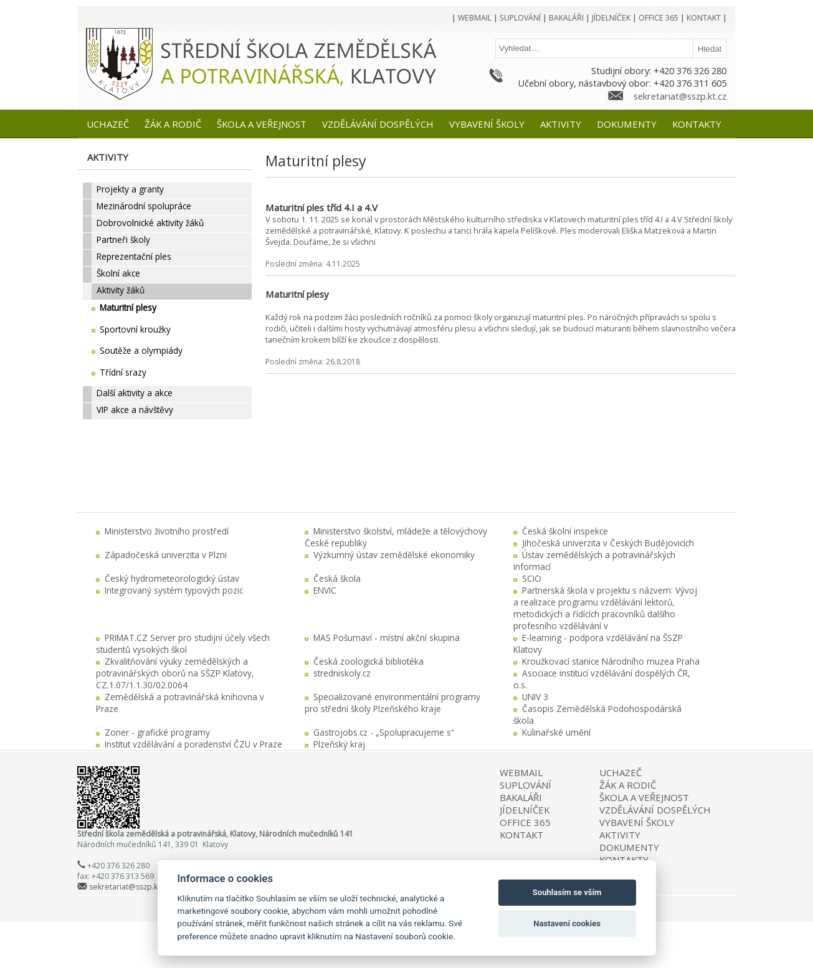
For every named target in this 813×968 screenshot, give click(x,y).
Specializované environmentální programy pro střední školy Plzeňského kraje (392, 702)
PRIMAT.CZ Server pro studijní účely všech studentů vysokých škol (183, 643)
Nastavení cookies (567, 923)
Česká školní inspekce (565, 531)
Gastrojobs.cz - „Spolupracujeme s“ (383, 732)
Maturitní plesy (296, 294)
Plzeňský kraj (339, 744)
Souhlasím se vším (567, 892)
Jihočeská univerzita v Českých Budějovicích (608, 543)
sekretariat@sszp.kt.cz (680, 96)
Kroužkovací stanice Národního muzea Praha (611, 661)
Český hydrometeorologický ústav (172, 578)
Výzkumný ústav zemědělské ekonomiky (394, 555)
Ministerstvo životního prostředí (167, 531)
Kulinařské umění (556, 732)
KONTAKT (521, 834)
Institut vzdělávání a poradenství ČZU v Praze (193, 744)
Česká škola (337, 578)
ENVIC (324, 590)
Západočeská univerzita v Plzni (166, 555)
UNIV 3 (535, 697)
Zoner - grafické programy (157, 732)
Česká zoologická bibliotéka (368, 661)
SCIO (531, 578)
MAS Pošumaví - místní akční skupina (386, 637)
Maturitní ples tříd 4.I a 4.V (321, 207)
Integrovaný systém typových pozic (174, 590)
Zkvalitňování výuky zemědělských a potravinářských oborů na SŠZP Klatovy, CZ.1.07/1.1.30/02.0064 (175, 673)
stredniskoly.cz (342, 673)
